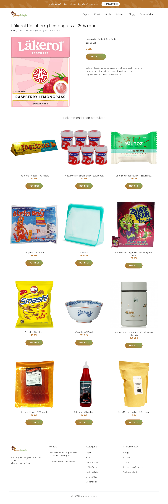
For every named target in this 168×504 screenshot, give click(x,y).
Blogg (132, 15)
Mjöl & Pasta (91, 470)
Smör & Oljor (92, 480)
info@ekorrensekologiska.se (62, 464)
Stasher (84, 256)
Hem (13, 34)
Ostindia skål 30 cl (84, 335)
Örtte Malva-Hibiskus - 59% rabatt (133, 415)
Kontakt (127, 461)
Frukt (97, 15)
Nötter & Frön (92, 475)
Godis (108, 15)
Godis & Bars (104, 42)
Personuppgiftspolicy (133, 470)
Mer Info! (96, 60)
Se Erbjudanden (111, 4)
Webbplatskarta (130, 475)
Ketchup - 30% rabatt (84, 415)
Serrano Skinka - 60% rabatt (34, 415)
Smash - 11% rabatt (34, 335)
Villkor (126, 465)
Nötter (119, 15)
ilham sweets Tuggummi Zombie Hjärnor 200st (134, 257)
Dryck (85, 15)
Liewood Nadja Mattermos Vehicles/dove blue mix (134, 337)
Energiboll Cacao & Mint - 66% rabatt (134, 179)
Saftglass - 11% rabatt (34, 256)
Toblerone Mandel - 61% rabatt (34, 179)
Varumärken (147, 15)
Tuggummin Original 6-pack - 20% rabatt (84, 179)
